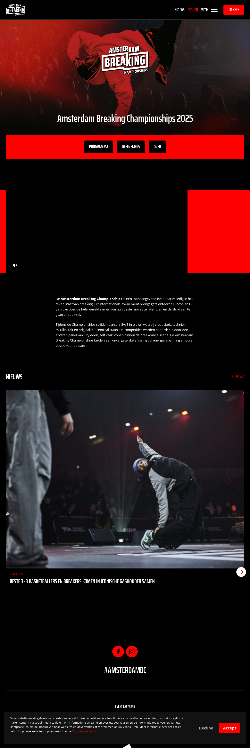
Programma (98, 146)
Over (157, 146)
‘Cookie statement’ (84, 731)
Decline (206, 728)
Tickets (233, 9)
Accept (229, 728)
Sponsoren (125, 707)
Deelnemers (131, 146)
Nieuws (180, 10)
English (193, 10)
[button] (241, 458)
